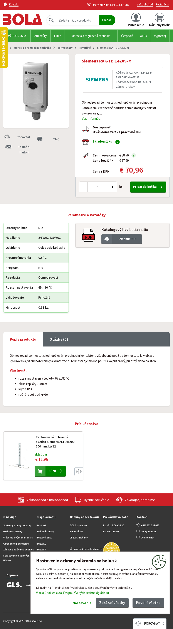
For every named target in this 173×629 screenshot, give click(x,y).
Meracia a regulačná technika (90, 36)
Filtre (57, 36)
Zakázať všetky (112, 602)
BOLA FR (41, 549)
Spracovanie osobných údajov (16, 558)
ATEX (143, 36)
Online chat (148, 537)
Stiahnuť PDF (127, 239)
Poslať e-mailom (24, 149)
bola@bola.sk (148, 531)
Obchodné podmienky (16, 543)
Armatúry (40, 36)
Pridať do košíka (145, 187)
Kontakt (41, 525)
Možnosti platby (12, 531)
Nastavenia (81, 602)
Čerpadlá (127, 36)
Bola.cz (23, 19)
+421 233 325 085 (119, 5)
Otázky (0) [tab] (58, 339)
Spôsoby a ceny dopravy (17, 525)
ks (121, 187)
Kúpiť (52, 471)
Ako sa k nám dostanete (88, 549)
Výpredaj (160, 36)
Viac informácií (91, 118)
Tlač (56, 139)
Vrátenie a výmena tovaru (18, 537)
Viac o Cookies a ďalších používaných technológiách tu (72, 593)
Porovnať (23, 137)
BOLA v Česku (44, 537)
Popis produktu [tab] (23, 339)
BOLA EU (41, 543)
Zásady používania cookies (18, 549)
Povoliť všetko (148, 602)
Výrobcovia (17, 36)
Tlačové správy (45, 531)
